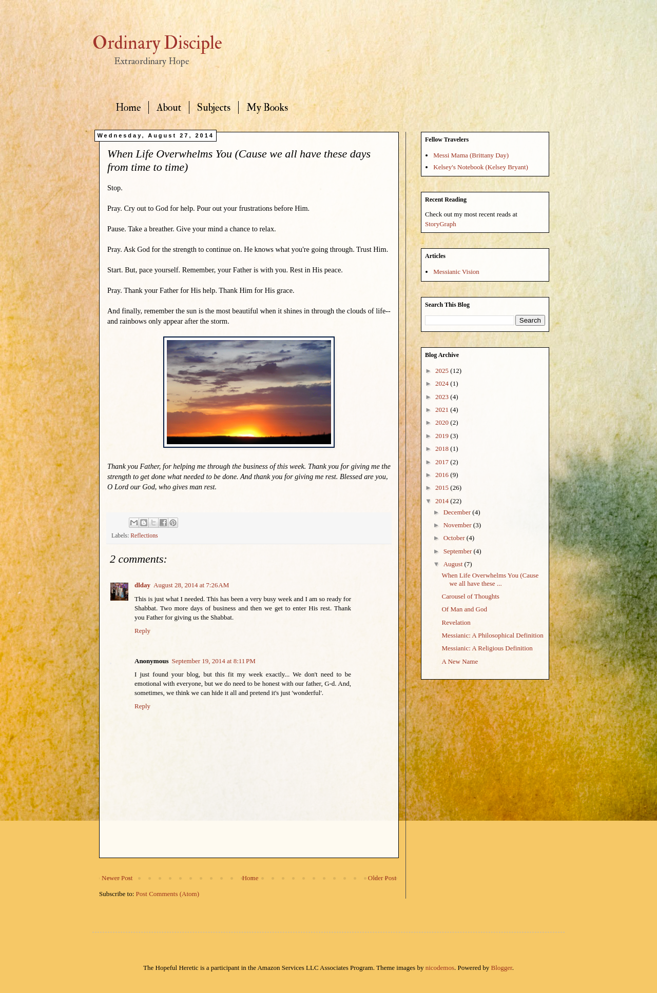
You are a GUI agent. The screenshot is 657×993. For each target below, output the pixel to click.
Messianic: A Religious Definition (486, 648)
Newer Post (117, 878)
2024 (442, 383)
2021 (442, 409)
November (458, 525)
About (169, 107)
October (455, 538)
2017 (442, 462)
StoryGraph (440, 224)
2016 (442, 475)
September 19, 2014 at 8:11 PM (213, 661)
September (458, 551)
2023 (442, 397)
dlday (142, 585)
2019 (442, 436)
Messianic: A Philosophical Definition (492, 635)
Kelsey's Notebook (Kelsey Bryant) (480, 167)
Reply (142, 630)
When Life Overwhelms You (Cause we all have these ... (489, 579)
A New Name (459, 661)
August (454, 564)
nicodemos (440, 967)
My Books (267, 107)
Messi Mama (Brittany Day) (471, 155)
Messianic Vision (456, 271)
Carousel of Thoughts (470, 596)
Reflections (144, 535)
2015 (442, 487)
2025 (442, 370)
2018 (442, 448)
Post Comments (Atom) (168, 894)
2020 (442, 422)
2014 (442, 501)
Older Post (382, 878)
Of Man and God (464, 609)
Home (128, 107)
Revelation (455, 622)
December (458, 512)
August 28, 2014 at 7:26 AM (191, 585)
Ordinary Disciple (157, 43)
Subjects (213, 107)
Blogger (501, 967)
